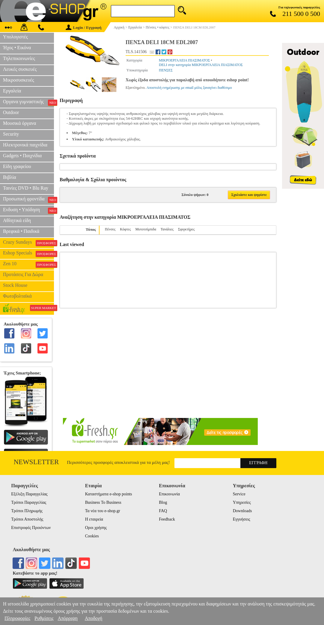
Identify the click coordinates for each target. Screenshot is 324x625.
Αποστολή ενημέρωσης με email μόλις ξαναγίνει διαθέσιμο (189, 88)
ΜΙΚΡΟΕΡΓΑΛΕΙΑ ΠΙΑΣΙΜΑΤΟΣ (184, 60)
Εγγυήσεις (241, 519)
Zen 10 (28, 264)
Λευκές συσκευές (20, 69)
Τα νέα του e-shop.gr (102, 511)
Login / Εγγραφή (84, 27)
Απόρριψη (67, 618)
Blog (163, 502)
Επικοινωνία (169, 494)
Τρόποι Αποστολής (27, 519)
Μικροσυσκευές (18, 80)
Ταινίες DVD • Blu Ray (25, 188)
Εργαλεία (12, 90)
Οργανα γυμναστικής (28, 102)
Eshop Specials (28, 253)
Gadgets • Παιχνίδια (22, 155)
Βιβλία (9, 177)
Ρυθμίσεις (43, 618)
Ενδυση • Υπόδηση (28, 210)
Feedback (167, 519)
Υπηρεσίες (242, 502)
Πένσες (110, 229)
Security (11, 134)
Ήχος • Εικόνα (17, 47)
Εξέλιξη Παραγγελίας (29, 494)
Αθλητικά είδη (17, 220)
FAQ (163, 511)
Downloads (242, 511)
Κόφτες (125, 229)
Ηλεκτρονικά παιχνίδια (25, 144)
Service (239, 494)
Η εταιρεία (94, 519)
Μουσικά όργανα (19, 123)
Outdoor (11, 112)
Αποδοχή (94, 618)
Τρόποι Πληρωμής (27, 511)
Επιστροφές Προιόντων (31, 527)
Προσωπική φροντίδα (28, 199)
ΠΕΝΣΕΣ (166, 70)
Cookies (92, 536)
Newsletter (36, 462)
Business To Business (103, 502)
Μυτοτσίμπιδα (145, 229)
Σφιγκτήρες (186, 229)
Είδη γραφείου (17, 166)
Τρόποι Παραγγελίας (28, 502)
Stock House (15, 285)
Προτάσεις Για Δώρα (23, 274)
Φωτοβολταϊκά (17, 296)
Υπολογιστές (15, 36)
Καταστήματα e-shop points (108, 494)
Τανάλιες (167, 229)
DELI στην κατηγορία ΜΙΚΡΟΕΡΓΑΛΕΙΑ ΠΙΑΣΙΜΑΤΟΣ (201, 65)
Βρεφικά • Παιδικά (21, 231)
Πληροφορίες (17, 618)
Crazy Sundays (28, 242)
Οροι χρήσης (96, 527)
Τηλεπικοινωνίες (19, 58)
